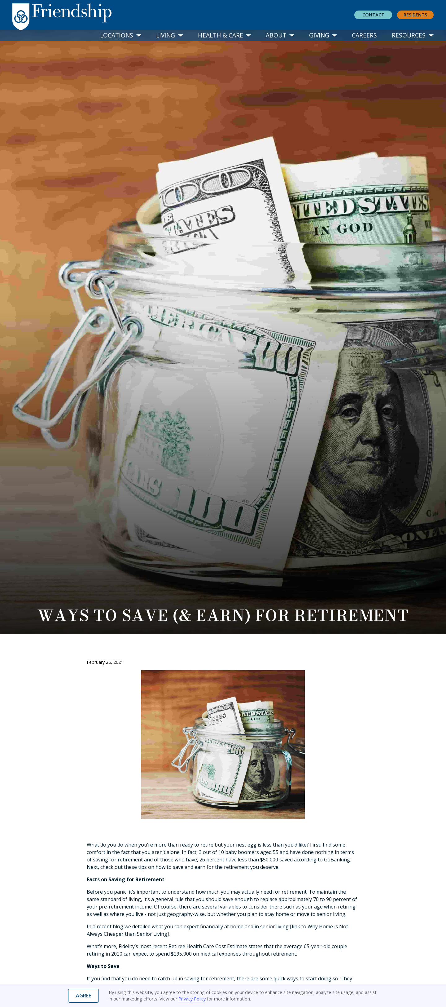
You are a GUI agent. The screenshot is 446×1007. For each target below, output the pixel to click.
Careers (364, 35)
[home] (66, 15)
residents (415, 15)
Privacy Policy (192, 999)
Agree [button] (83, 995)
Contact (373, 15)
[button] (121, 35)
